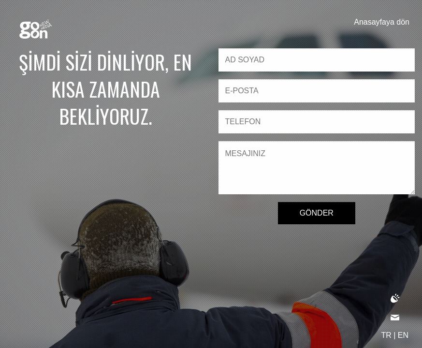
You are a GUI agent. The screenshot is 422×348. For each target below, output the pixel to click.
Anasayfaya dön (381, 22)
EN (403, 335)
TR (386, 335)
